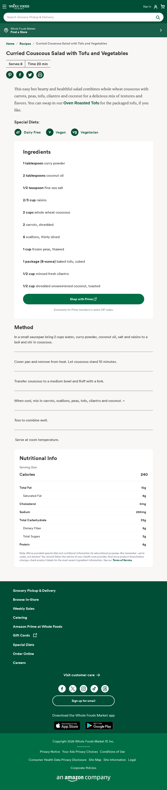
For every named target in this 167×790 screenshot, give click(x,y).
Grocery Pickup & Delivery (34, 590)
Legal (132, 760)
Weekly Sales (23, 608)
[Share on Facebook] (20, 74)
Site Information (114, 760)
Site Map (95, 760)
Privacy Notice (50, 751)
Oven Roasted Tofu (81, 103)
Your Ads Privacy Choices (80, 751)
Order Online (23, 653)
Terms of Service (122, 560)
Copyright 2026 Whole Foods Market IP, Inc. (83, 741)
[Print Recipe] (40, 74)
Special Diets (23, 644)
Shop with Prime (83, 299)
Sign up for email (83, 701)
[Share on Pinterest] (10, 74)
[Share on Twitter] (30, 74)
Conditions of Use (112, 751)
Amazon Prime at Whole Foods (37, 626)
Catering (20, 617)
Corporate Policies (83, 768)
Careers (19, 662)
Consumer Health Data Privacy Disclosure (58, 760)
